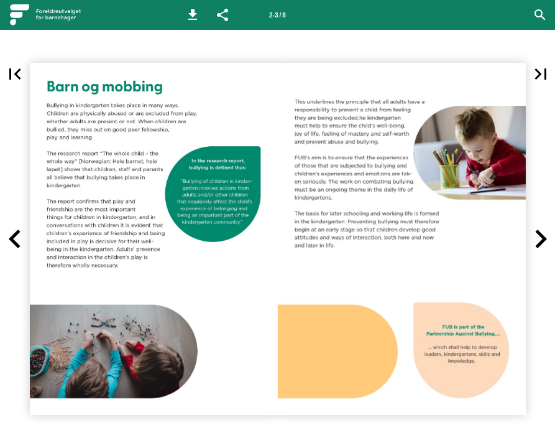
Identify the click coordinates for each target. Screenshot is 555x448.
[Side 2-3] (278, 15)
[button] (193, 15)
